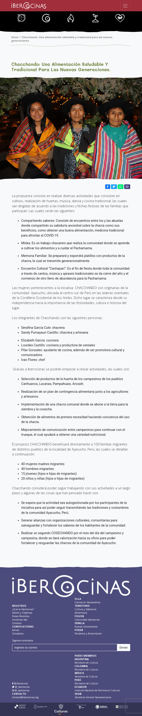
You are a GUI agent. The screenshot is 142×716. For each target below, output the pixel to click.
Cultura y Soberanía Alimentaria (41, 18)
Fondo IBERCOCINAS (65, 18)
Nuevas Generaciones (115, 18)
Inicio (14, 37)
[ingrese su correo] (64, 647)
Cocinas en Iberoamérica (16, 18)
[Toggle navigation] (125, 5)
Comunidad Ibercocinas (90, 18)
